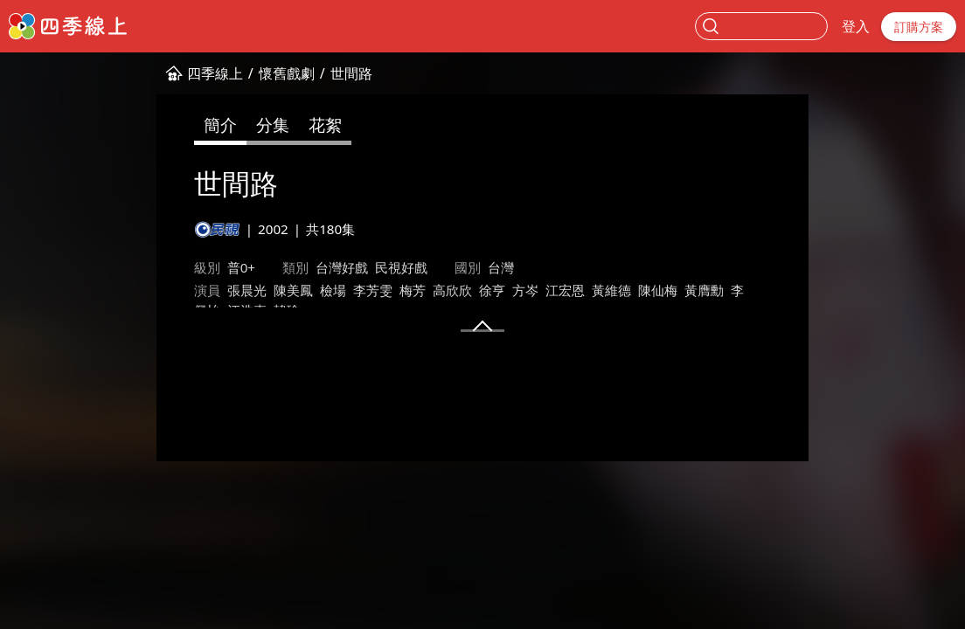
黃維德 (499, 290)
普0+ (129, 267)
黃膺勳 (592, 290)
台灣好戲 (230, 267)
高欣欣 (340, 290)
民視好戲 (289, 267)
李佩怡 (638, 290)
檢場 (221, 290)
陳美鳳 (181, 290)
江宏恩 (453, 290)
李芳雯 (261, 290)
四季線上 (103, 73)
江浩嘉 (685, 290)
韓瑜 (725, 290)
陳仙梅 (546, 290)
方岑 (413, 290)
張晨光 (135, 290)
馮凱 (175, 312)
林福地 (135, 312)
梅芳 (301, 290)
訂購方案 (918, 26)
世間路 (239, 73)
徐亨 (380, 290)
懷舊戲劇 (175, 73)
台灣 (389, 267)
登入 (856, 26)
